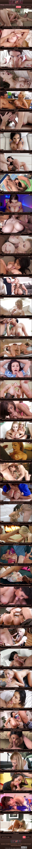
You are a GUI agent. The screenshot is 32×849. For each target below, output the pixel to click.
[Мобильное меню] (1, 2)
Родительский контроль (16, 845)
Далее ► (28, 837)
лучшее (18, 6)
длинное (28, 6)
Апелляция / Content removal (24, 843)
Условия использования (11, 843)
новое (23, 6)
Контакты (3, 843)
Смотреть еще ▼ (6, 837)
